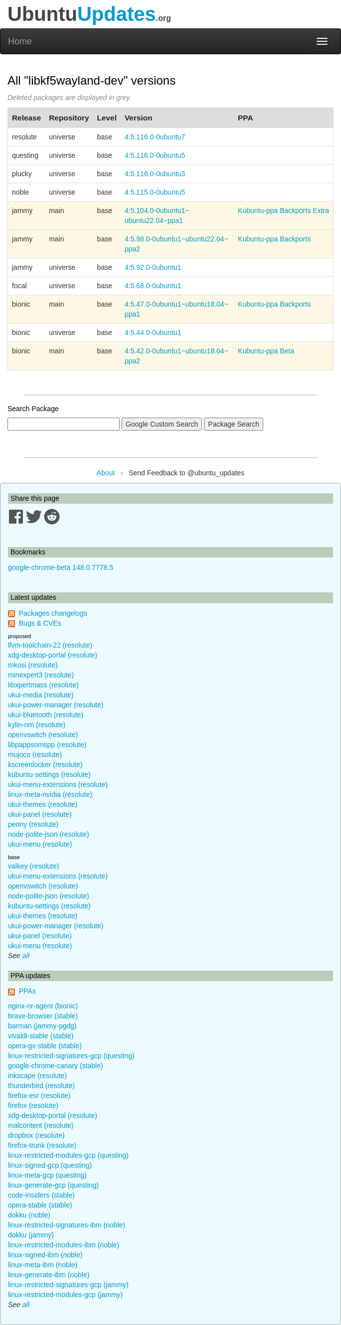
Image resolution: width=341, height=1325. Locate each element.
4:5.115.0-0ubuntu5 (155, 192)
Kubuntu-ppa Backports (274, 239)
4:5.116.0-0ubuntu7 (155, 137)
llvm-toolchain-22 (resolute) (50, 645)
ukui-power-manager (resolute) (55, 705)
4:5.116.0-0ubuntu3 (155, 174)
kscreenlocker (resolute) (45, 765)
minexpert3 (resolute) (41, 675)
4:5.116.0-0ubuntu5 (155, 155)
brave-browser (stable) (43, 1016)
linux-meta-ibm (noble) (42, 1265)
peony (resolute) (33, 824)
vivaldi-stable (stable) (41, 1036)
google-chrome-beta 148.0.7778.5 (60, 567)
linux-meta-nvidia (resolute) (50, 794)
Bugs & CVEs (40, 623)
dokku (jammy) (31, 1235)
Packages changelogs (53, 613)
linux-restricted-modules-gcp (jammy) (65, 1295)
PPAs (27, 991)
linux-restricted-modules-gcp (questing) (68, 1155)
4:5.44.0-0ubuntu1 (153, 332)
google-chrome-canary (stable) (55, 1066)
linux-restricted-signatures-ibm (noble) (66, 1225)
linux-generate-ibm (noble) (48, 1275)
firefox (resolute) (33, 1105)
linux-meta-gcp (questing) (47, 1175)
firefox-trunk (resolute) (42, 1145)
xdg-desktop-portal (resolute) (52, 655)
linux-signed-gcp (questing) (50, 1165)
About (106, 473)
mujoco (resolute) (35, 755)
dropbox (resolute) (36, 1135)
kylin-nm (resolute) (36, 725)
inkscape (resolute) (37, 1076)
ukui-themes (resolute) (42, 804)
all (25, 956)
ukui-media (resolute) (41, 695)
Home (20, 41)
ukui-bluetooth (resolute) (45, 715)
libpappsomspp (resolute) (47, 745)
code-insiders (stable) (41, 1195)
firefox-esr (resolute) (39, 1096)
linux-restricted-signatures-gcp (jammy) (68, 1285)
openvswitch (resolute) (43, 735)
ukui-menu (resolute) (40, 844)
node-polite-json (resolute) (48, 834)
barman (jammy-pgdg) (42, 1026)
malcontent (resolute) (41, 1125)
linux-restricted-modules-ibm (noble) (63, 1245)
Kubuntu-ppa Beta (266, 351)
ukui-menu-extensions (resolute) (58, 784)
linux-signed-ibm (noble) (45, 1255)
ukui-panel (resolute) (40, 814)
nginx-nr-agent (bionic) (43, 1006)
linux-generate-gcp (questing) (53, 1185)
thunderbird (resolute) (41, 1086)
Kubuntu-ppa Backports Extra (283, 211)
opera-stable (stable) (40, 1205)
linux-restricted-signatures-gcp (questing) (71, 1056)
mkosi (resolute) (33, 665)
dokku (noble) (29, 1215)
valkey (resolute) (33, 866)
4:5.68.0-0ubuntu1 (153, 286)
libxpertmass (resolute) (43, 685)
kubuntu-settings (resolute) (49, 774)
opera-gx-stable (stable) (45, 1046)
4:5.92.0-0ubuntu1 (153, 267)
